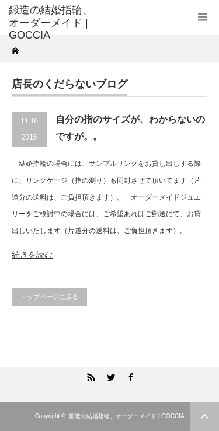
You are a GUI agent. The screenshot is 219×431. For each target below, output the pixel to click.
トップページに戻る (49, 296)
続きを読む (32, 254)
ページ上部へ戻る (204, 416)
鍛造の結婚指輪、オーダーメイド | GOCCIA (127, 416)
